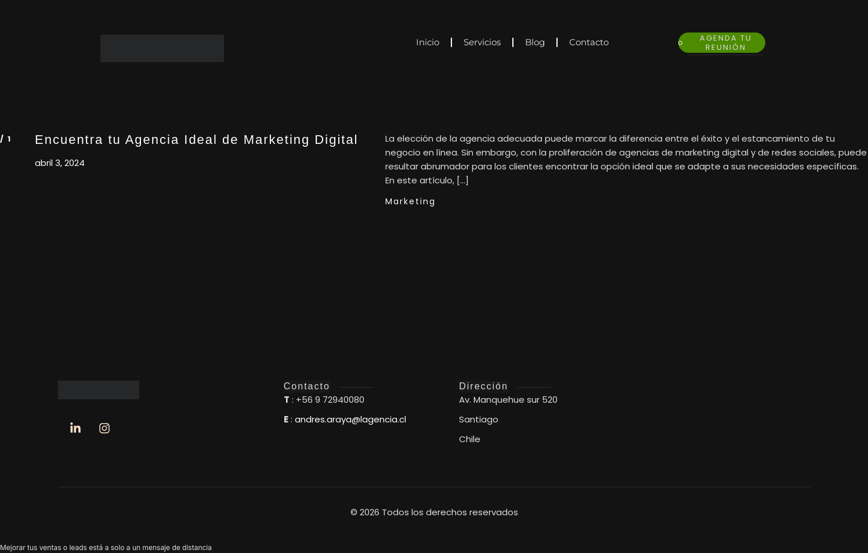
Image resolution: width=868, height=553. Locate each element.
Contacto (589, 42)
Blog (535, 42)
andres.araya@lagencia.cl (350, 419)
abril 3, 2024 (60, 163)
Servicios (482, 42)
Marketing (410, 201)
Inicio (427, 42)
